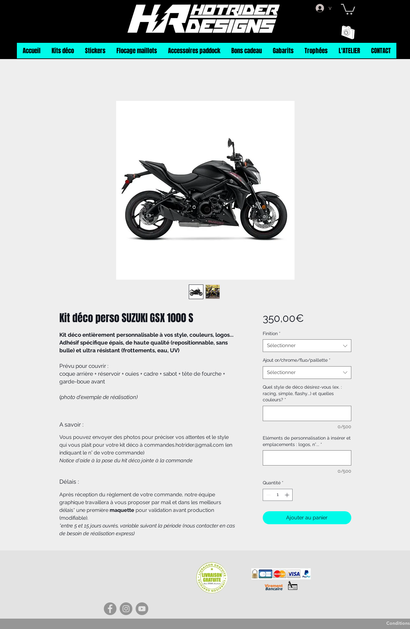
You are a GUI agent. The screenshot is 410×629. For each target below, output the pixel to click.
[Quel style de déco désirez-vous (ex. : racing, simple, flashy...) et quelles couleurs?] (307, 413)
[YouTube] (142, 608)
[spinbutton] (277, 495)
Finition (272, 333)
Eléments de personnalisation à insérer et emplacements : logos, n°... (307, 441)
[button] (348, 9)
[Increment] (287, 495)
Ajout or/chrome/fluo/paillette (297, 360)
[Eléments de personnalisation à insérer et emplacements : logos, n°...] (307, 458)
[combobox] (307, 345)
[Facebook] (110, 608)
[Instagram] (126, 608)
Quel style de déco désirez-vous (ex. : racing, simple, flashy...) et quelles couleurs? (302, 393)
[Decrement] (268, 495)
